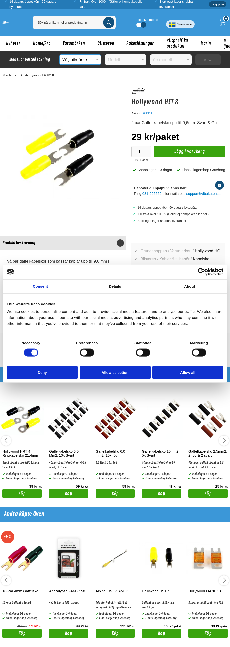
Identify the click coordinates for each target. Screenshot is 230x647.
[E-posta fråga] (219, 185)
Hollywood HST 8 (39, 75)
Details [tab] (115, 286)
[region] (63, 243)
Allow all (187, 372)
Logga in (217, 4)
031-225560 (152, 194)
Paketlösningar (140, 43)
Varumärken (74, 43)
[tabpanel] (63, 261)
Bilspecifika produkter (177, 43)
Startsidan (10, 75)
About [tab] (189, 286)
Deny (42, 372)
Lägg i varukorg (179, 153)
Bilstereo (105, 43)
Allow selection (114, 372)
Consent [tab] (40, 286)
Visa (208, 59)
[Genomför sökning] (108, 22)
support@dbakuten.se (204, 194)
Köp (14, 494)
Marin (205, 43)
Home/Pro (42, 43)
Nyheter (13, 43)
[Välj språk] (180, 22)
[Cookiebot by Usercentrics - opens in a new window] (201, 271)
